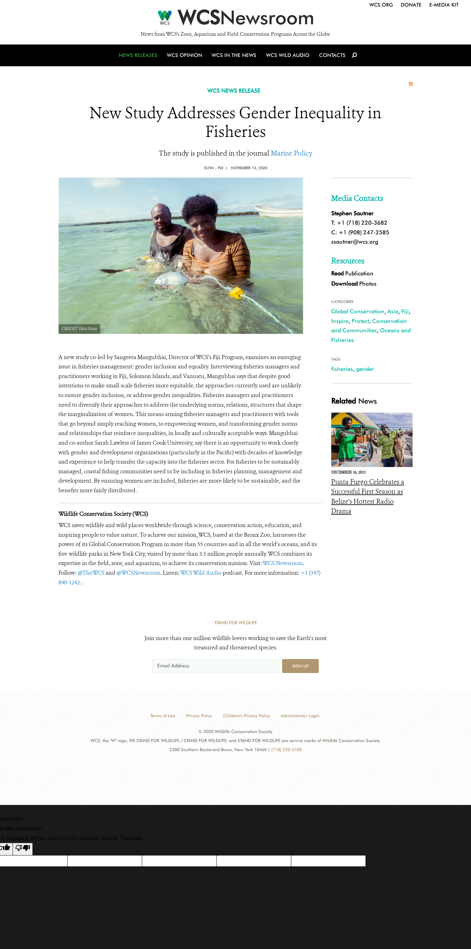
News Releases (139, 57)
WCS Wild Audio (287, 57)
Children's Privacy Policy (246, 715)
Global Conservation (357, 311)
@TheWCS (91, 573)
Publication (352, 273)
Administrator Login (300, 715)
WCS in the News (234, 57)
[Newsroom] (235, 19)
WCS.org (381, 5)
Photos (354, 283)
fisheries (342, 369)
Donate (411, 5)
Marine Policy (292, 153)
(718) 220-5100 (286, 749)
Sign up (300, 665)
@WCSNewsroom (138, 573)
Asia (392, 311)
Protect (360, 321)
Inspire (340, 321)
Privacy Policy (199, 715)
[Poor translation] (23, 849)
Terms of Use (162, 715)
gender (365, 369)
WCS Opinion (185, 57)
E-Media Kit (444, 5)
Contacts (331, 57)
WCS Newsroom (283, 563)
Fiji (405, 311)
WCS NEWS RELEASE (233, 90)
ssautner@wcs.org (354, 241)
